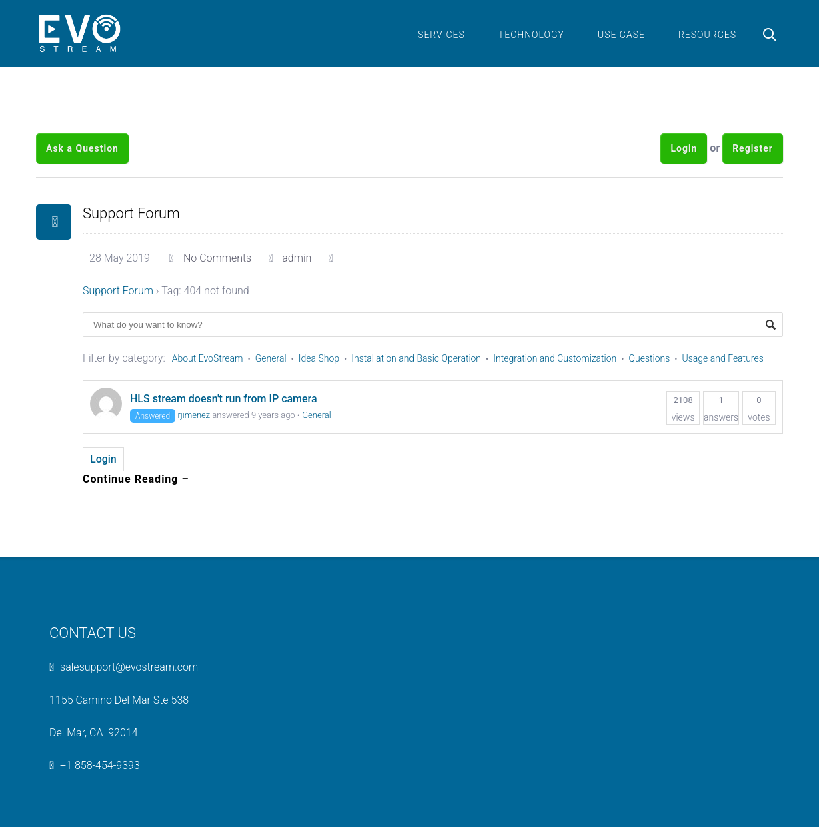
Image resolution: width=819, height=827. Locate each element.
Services (441, 34)
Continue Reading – (136, 479)
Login (683, 148)
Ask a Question (82, 148)
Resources (707, 34)
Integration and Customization (554, 358)
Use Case (621, 34)
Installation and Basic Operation (416, 358)
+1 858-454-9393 (100, 765)
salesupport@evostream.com (129, 667)
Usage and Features (723, 358)
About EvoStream (207, 358)
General (271, 358)
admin (296, 258)
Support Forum (131, 213)
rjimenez (193, 415)
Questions (649, 358)
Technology (531, 34)
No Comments (217, 258)
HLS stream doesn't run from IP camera (223, 398)
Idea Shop (319, 358)
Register (752, 148)
